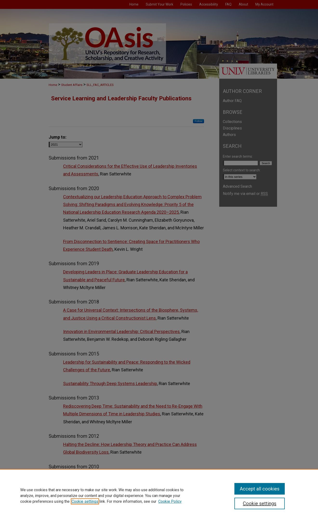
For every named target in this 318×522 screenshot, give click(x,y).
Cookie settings (85, 501)
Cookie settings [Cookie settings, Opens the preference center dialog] (259, 503)
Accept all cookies (259, 489)
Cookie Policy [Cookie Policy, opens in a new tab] (170, 501)
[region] (159, 495)
